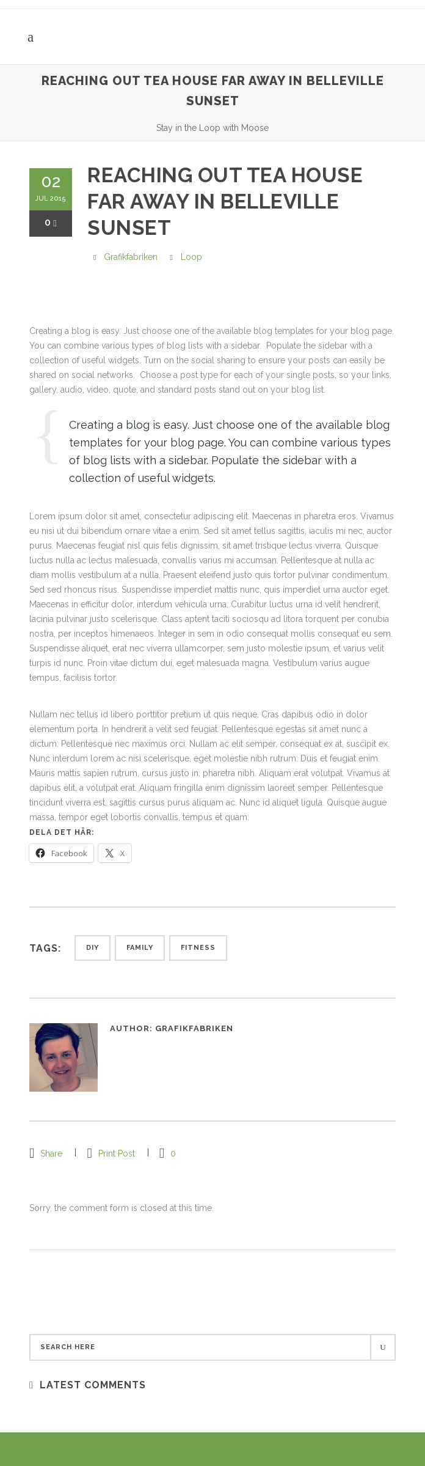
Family (139, 948)
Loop (191, 257)
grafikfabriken (131, 257)
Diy (92, 948)
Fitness (198, 948)
